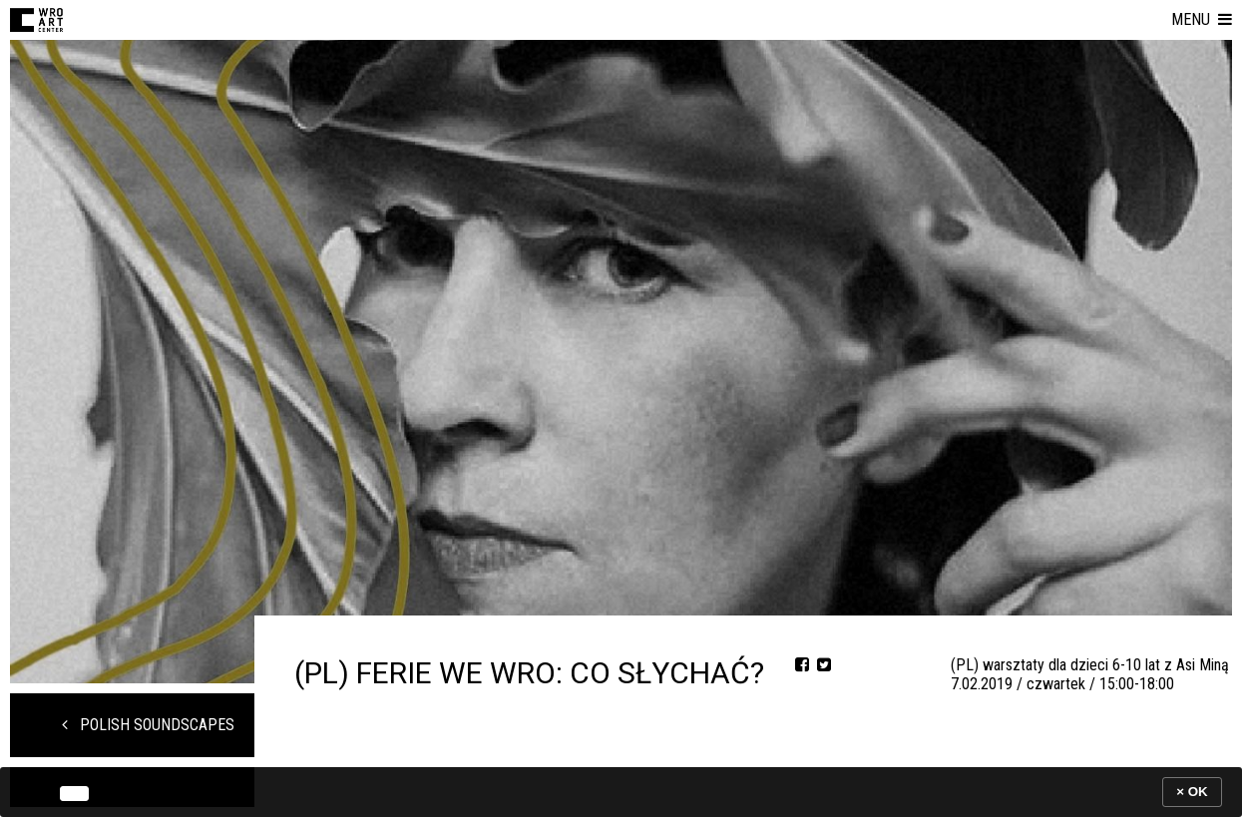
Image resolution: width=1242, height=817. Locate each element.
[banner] (621, 791)
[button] (1201, 20)
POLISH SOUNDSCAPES (148, 724)
